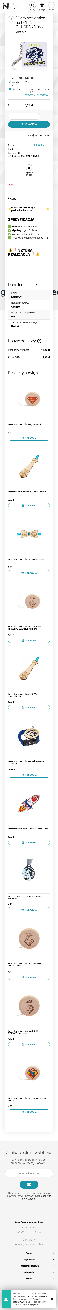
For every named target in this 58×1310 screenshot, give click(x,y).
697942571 (30, 1240)
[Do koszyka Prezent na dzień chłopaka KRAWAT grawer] (29, 505)
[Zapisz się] (29, 1185)
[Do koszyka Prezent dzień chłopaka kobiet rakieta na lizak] (29, 842)
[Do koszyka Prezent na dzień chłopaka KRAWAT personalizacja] (29, 707)
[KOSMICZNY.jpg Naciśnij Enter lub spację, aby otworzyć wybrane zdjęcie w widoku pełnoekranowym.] (29, 54)
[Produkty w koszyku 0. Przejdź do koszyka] (42, 6)
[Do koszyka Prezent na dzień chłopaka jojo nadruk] (29, 438)
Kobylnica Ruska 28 (29, 1227)
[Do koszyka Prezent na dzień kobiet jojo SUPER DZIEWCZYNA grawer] (29, 1044)
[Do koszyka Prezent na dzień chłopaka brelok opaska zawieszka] (29, 775)
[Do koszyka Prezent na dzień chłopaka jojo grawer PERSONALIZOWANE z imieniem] (29, 640)
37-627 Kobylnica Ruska (29, 1232)
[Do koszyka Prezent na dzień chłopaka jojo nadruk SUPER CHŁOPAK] (29, 1111)
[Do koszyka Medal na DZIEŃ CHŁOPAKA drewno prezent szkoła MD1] (29, 909)
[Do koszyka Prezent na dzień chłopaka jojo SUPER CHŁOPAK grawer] (29, 977)
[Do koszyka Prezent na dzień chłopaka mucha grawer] (29, 572)
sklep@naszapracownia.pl (30, 1244)
